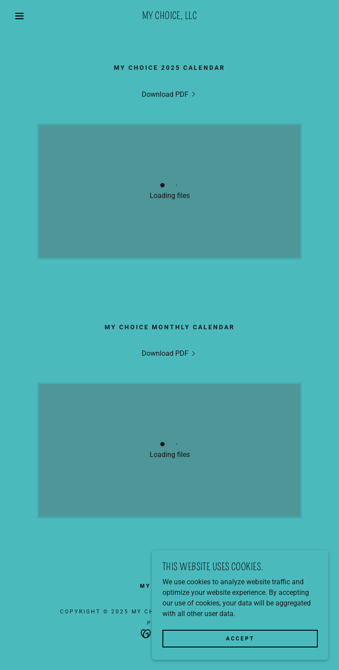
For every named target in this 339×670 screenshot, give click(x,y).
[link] (169, 16)
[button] (17, 16)
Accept (240, 638)
